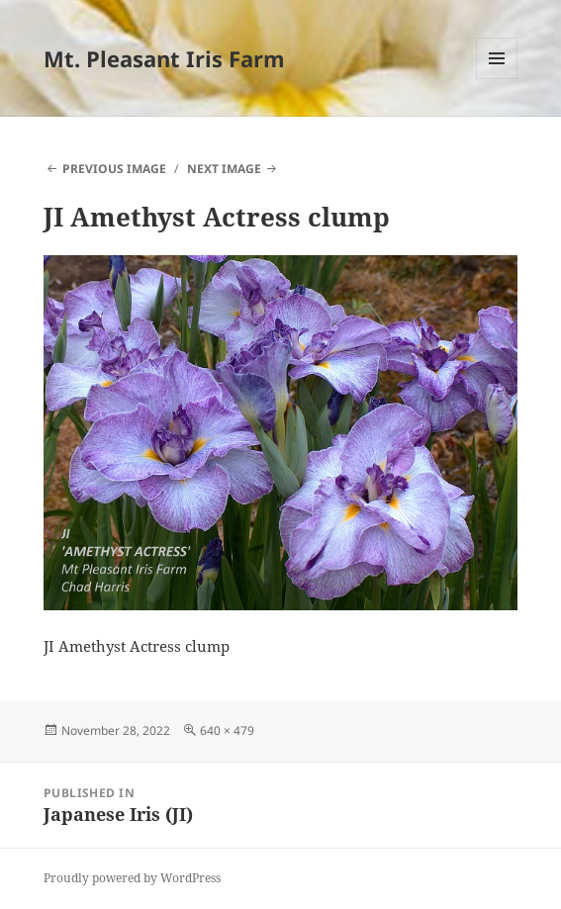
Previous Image (114, 168)
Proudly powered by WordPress (132, 877)
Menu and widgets (497, 78)
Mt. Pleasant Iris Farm (164, 58)
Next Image (224, 168)
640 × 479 (227, 730)
